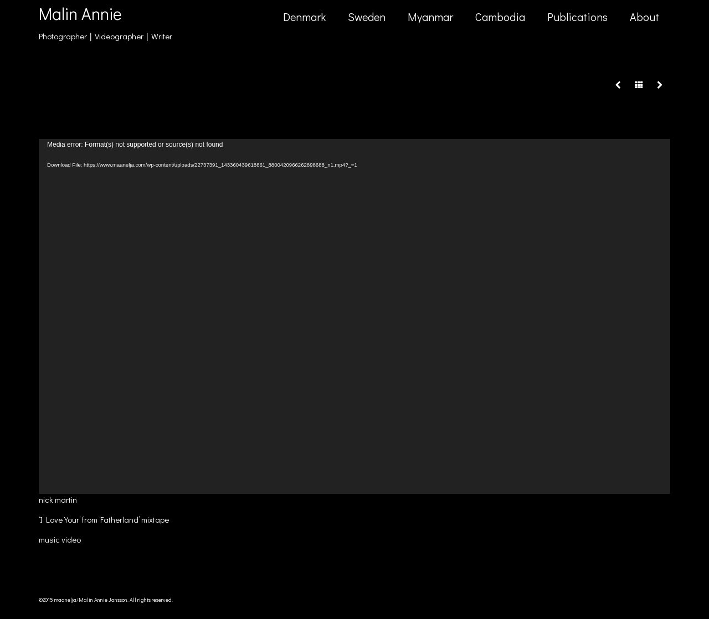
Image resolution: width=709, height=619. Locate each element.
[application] (354, 316)
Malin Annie (80, 13)
